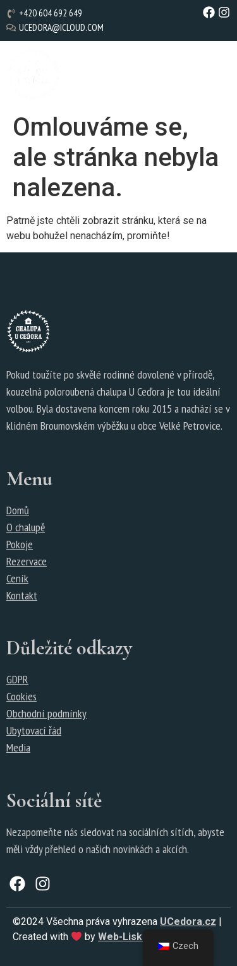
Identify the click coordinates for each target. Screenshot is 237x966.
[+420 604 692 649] (45, 13)
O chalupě (25, 527)
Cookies (21, 696)
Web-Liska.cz (130, 937)
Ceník (17, 578)
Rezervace (26, 561)
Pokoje (19, 544)
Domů (17, 510)
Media (18, 747)
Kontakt (21, 595)
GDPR (17, 679)
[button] (160, 74)
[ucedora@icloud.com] (56, 28)
